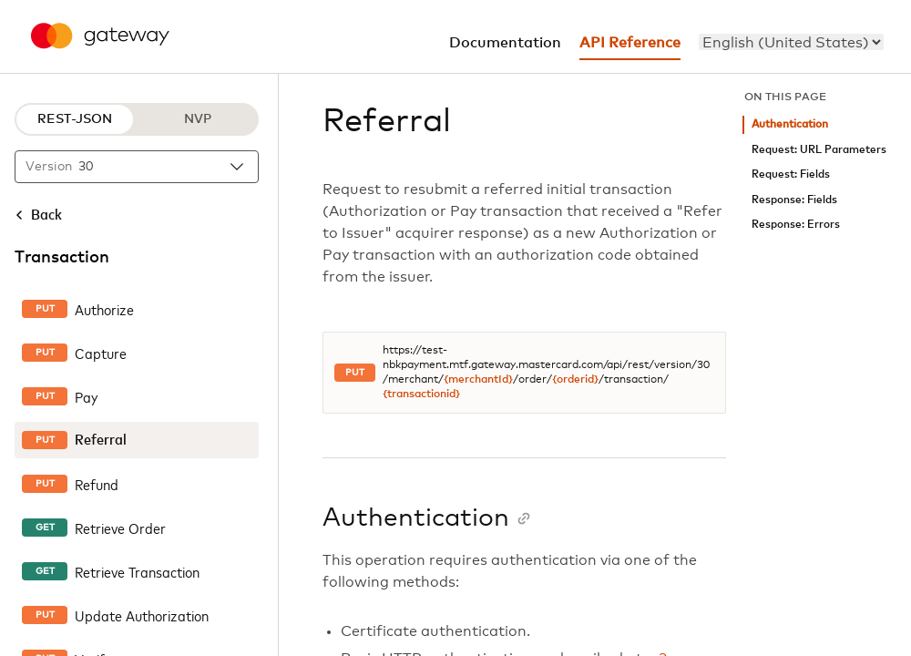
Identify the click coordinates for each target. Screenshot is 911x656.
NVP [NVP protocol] (197, 119)
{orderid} (575, 379)
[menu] (791, 42)
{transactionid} (421, 394)
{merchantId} (478, 379)
